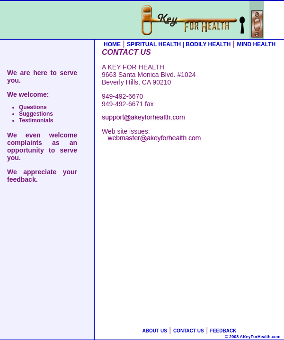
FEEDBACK (223, 330)
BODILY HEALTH (208, 44)
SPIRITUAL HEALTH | (156, 44)
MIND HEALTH (256, 44)
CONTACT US (188, 330)
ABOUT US (154, 330)
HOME (112, 44)
